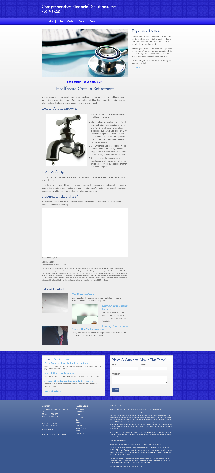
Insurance (79, 417)
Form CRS (117, 405)
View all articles (52, 391)
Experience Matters (146, 31)
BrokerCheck (157, 409)
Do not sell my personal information (128, 437)
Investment (80, 412)
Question (116, 374)
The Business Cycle (83, 294)
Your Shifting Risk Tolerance (59, 373)
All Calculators (81, 434)
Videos (68, 359)
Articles (47, 359)
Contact (93, 21)
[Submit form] (115, 390)
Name (114, 365)
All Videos (79, 431)
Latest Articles (81, 428)
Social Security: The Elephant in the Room (66, 363)
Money (78, 423)
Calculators (58, 359)
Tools (81, 21)
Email (143, 365)
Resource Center (66, 21)
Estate (78, 415)
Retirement (80, 409)
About (51, 21)
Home (44, 21)
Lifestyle (79, 425)
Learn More (138, 67)
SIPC (116, 450)
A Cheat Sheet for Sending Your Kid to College (68, 381)
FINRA (112, 450)
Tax (77, 420)
